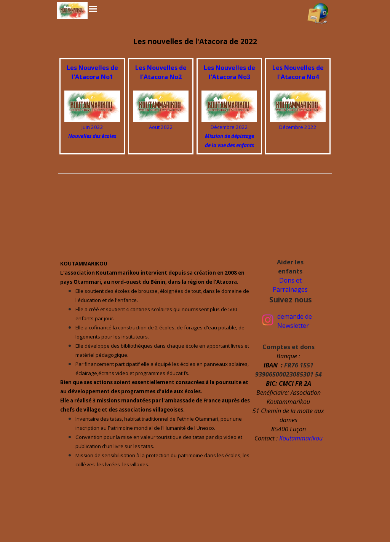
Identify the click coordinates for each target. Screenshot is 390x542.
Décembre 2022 (229, 127)
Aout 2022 (161, 127)
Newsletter (293, 325)
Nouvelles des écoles (92, 136)
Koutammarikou (301, 438)
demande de (294, 316)
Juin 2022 (92, 127)
